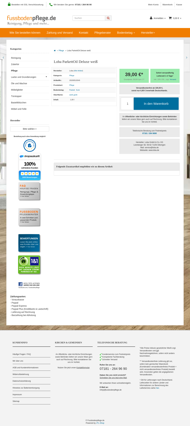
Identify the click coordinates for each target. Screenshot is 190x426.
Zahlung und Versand (60, 32)
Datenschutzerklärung (22, 381)
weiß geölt (73, 95)
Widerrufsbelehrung (21, 374)
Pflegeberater (102, 32)
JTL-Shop (100, 423)
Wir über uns (18, 361)
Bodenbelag (126, 32)
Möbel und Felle (19, 109)
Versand (173, 79)
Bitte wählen (30, 129)
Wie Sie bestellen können (24, 32)
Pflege (61, 50)
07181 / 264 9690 (149, 133)
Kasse (179, 4)
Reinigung (16, 58)
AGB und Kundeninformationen (25, 368)
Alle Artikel (78, 71)
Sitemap (16, 401)
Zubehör (15, 64)
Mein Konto (153, 4)
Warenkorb (167, 4)
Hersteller (148, 32)
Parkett (72, 90)
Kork (78, 90)
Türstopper (16, 96)
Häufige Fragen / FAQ (22, 354)
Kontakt (83, 32)
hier (157, 388)
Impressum (17, 394)
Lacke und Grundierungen (30, 77)
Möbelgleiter (17, 90)
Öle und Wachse (19, 83)
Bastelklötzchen (18, 102)
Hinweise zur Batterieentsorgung (26, 388)
